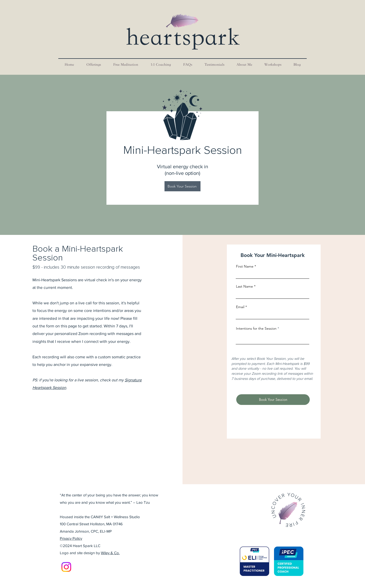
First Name (244, 266)
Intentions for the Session (256, 328)
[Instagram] (66, 566)
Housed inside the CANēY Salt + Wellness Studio (100, 517)
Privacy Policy (71, 538)
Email (240, 307)
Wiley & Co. (110, 553)
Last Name (244, 286)
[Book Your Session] (182, 186)
